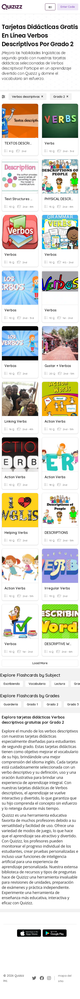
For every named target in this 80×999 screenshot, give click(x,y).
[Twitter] (34, 978)
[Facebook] (42, 978)
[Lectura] (60, 683)
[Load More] (40, 663)
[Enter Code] (67, 6)
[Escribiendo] (11, 683)
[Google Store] (55, 933)
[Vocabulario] (37, 683)
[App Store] (29, 933)
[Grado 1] (32, 704)
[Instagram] (49, 978)
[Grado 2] (61, 96)
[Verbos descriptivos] (28, 96)
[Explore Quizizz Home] (12, 7)
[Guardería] (11, 704)
